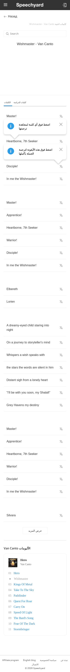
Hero (17, 573)
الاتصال (35, 664)
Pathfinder (20, 595)
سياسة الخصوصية (48, 660)
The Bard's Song (23, 618)
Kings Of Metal (23, 584)
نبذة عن (64, 660)
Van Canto (25, 564)
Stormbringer (21, 629)
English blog (29, 660)
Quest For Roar (23, 601)
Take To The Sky (24, 590)
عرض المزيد (35, 530)
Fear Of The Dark (24, 623)
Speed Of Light (23, 612)
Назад (12, 16)
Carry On (19, 606)
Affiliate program (10, 660)
